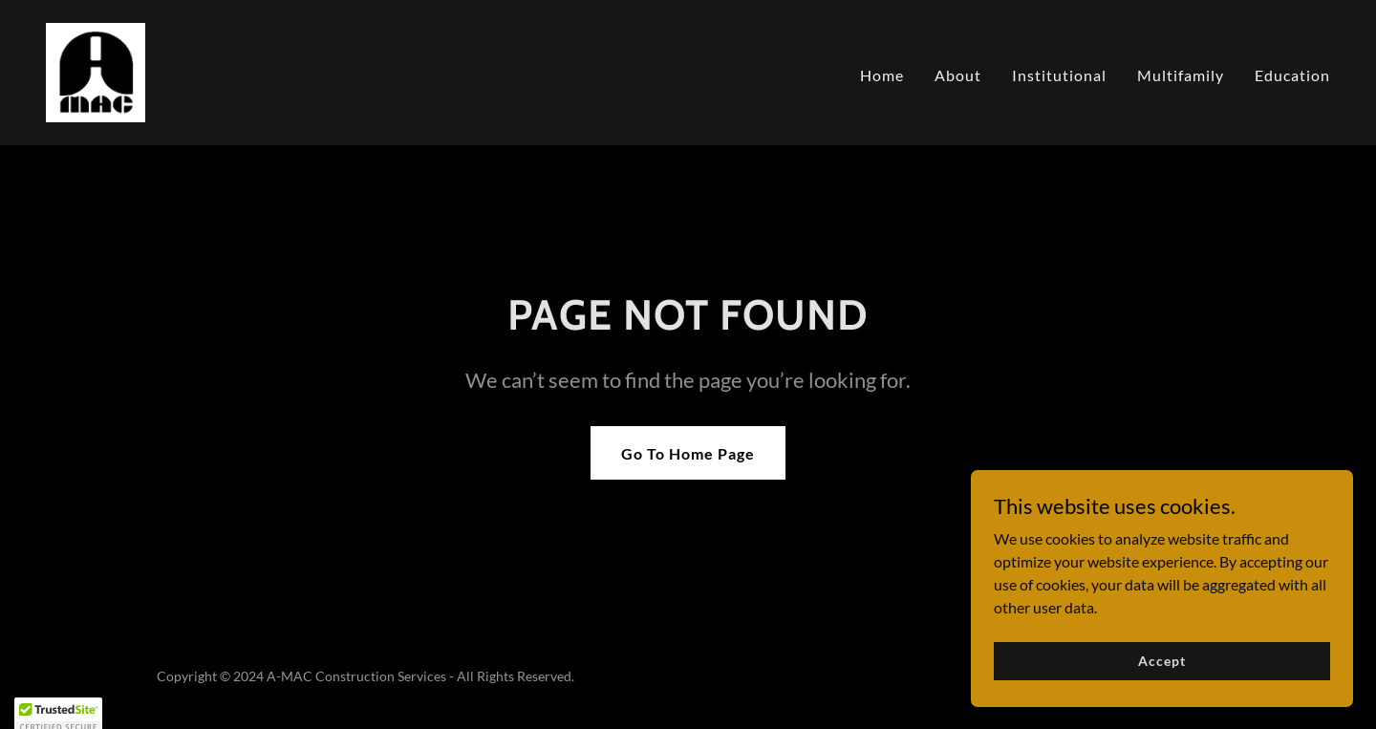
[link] (95, 70)
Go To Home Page (688, 453)
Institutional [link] (1059, 75)
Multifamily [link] (1180, 75)
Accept (1161, 661)
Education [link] (1292, 75)
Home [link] (882, 75)
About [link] (958, 75)
